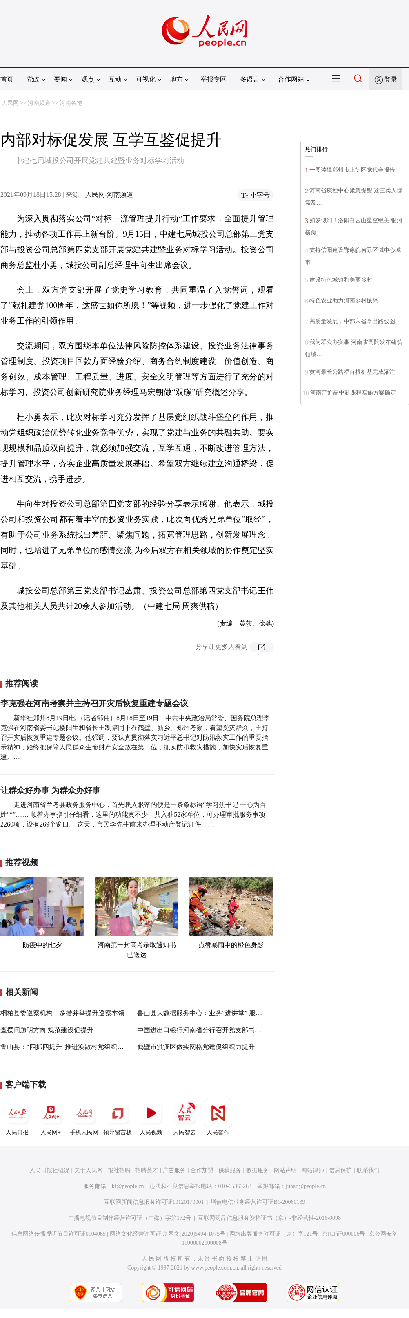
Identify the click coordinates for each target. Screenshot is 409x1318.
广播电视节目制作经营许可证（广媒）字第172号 (129, 1218)
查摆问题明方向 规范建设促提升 (46, 1030)
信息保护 (340, 1170)
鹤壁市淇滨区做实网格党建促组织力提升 (196, 1046)
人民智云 (184, 1117)
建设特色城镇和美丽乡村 (340, 280)
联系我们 (368, 1170)
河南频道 (39, 103)
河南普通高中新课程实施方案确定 (353, 393)
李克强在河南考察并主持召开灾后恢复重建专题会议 (94, 703)
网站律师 (312, 1170)
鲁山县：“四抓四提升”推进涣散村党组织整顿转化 (71, 1046)
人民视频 (151, 1117)
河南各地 (71, 103)
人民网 (10, 103)
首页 (6, 79)
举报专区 (213, 79)
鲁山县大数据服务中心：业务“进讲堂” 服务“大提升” (212, 1012)
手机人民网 (84, 1117)
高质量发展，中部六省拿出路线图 (352, 321)
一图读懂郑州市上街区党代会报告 (352, 170)
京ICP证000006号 (343, 1234)
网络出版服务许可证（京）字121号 (273, 1234)
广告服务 (174, 1170)
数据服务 (257, 1170)
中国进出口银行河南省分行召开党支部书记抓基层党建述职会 (225, 1030)
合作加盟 (202, 1170)
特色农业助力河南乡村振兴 (343, 301)
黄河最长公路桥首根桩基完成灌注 (352, 372)
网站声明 (285, 1170)
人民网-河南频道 (109, 194)
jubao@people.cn (306, 1186)
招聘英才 (146, 1170)
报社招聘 (119, 1170)
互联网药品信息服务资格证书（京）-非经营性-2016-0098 (269, 1218)
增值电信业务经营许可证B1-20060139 (258, 1202)
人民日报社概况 (49, 1170)
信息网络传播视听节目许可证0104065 (58, 1234)
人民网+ (50, 1117)
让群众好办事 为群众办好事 (50, 790)
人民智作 (218, 1117)
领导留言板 (117, 1117)
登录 (390, 79)
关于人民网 (88, 1170)
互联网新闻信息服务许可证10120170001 (154, 1202)
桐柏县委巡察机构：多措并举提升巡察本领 (62, 1012)
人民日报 (17, 1117)
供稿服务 (229, 1170)
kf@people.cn (128, 1186)
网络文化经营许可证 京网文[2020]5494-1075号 (168, 1234)
